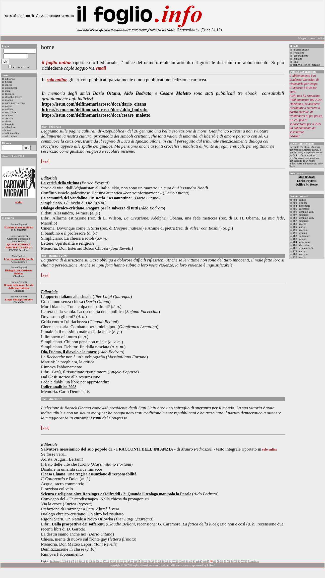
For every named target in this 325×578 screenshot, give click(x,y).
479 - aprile (299, 250)
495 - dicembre (301, 208)
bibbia (8, 81)
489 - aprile (299, 226)
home (8, 129)
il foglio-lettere (13, 96)
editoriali (10, 78)
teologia (9, 123)
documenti (11, 87)
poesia (8, 105)
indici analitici (12, 133)
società (9, 117)
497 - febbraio (300, 214)
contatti (297, 58)
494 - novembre (301, 205)
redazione (298, 52)
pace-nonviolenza (15, 102)
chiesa (8, 84)
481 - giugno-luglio (303, 247)
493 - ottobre (300, 202)
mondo (9, 99)
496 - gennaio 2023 (303, 211)
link (295, 61)
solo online (11, 136)
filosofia (9, 93)
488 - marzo (299, 223)
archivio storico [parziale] (307, 64)
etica (8, 90)
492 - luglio (299, 199)
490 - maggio (300, 229)
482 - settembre (301, 235)
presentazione (301, 49)
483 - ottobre (300, 238)
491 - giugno (300, 232)
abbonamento (300, 55)
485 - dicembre (301, 244)
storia (8, 120)
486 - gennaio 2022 (303, 217)
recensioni (11, 111)
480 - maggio (300, 253)
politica (9, 108)
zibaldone (10, 126)
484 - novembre (301, 241)
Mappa (302, 38)
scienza (9, 114)
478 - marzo (299, 256)
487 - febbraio (300, 220)
